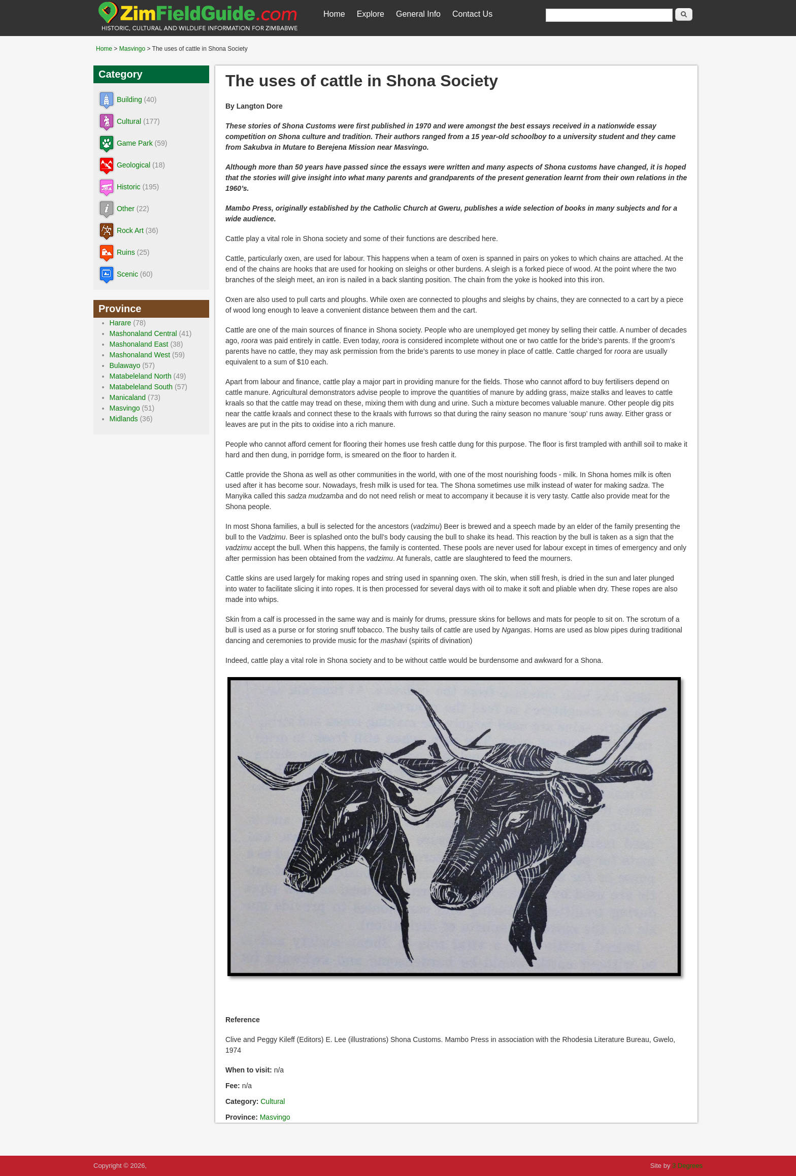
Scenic (127, 274)
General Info (418, 14)
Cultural (272, 1101)
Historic (129, 187)
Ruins (126, 252)
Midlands (124, 419)
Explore (370, 14)
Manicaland (128, 397)
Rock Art (130, 230)
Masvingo (132, 48)
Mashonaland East (139, 344)
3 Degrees (687, 1165)
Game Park (135, 143)
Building (129, 99)
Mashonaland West (140, 355)
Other (126, 209)
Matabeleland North (141, 376)
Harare (120, 323)
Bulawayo (125, 365)
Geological (133, 165)
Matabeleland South (141, 387)
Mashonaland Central (143, 333)
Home (334, 14)
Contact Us (472, 14)
